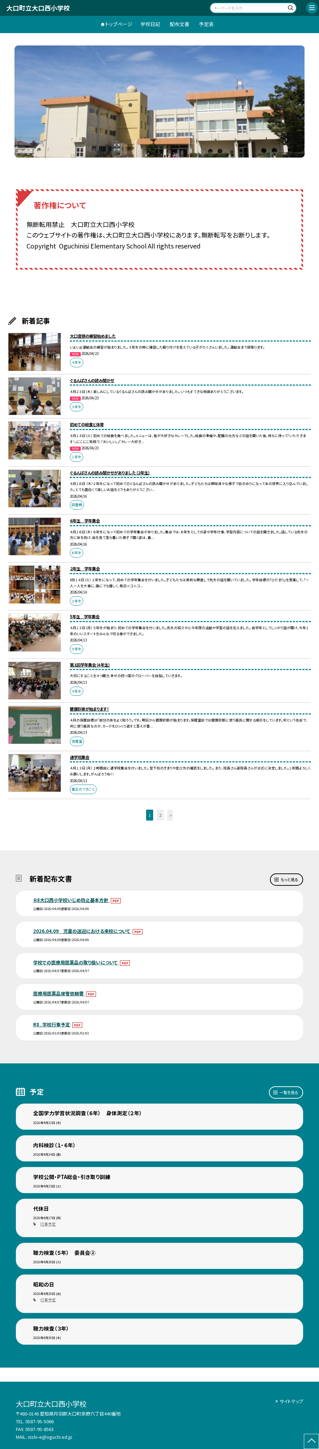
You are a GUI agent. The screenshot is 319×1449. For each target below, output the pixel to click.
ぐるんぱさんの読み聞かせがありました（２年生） (110, 472)
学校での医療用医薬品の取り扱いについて (76, 962)
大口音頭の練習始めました (93, 336)
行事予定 (48, 1224)
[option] (159, 101)
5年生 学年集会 (85, 616)
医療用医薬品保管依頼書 (59, 993)
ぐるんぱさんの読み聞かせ (92, 380)
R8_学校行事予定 (52, 1024)
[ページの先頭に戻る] (311, 1441)
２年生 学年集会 (85, 568)
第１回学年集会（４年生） (90, 665)
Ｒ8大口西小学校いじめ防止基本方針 (71, 900)
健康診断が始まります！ (89, 709)
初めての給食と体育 (87, 424)
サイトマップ (291, 1401)
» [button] (171, 815)
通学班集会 (79, 757)
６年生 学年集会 (85, 520)
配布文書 (179, 23)
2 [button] (160, 815)
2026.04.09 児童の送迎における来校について (82, 931)
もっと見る (289, 879)
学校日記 (150, 23)
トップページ (118, 23)
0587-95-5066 (39, 1421)
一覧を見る (288, 1092)
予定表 (206, 23)
